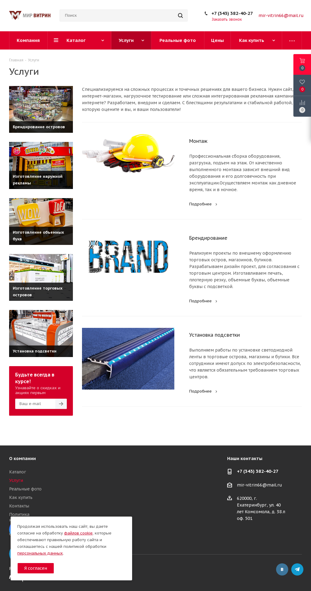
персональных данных (40, 553)
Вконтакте (282, 569)
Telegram (297, 569)
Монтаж (198, 141)
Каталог (17, 472)
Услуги (16, 480)
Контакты (19, 506)
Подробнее (204, 204)
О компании (22, 458)
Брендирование (208, 238)
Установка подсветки (214, 335)
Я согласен (35, 568)
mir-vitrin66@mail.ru (281, 15)
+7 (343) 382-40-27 (232, 13)
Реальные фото (25, 489)
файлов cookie (78, 533)
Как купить (20, 497)
